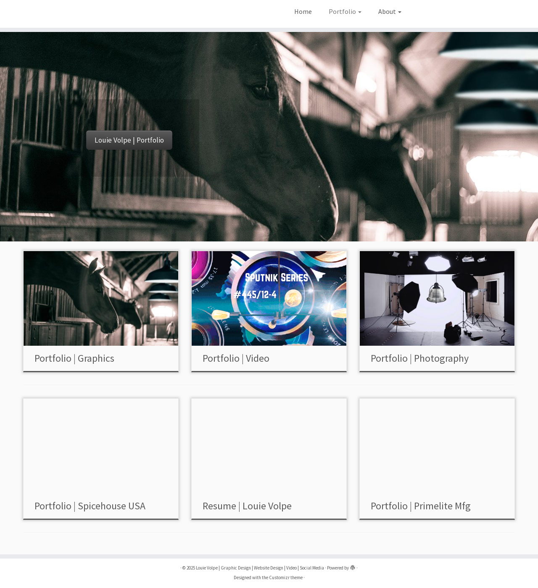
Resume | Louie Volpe (247, 505)
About (389, 11)
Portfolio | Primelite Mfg (421, 505)
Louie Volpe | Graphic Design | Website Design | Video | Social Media (260, 568)
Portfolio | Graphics (74, 358)
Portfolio (345, 11)
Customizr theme (286, 577)
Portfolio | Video (236, 358)
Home (303, 11)
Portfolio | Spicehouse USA (89, 505)
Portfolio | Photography (420, 358)
